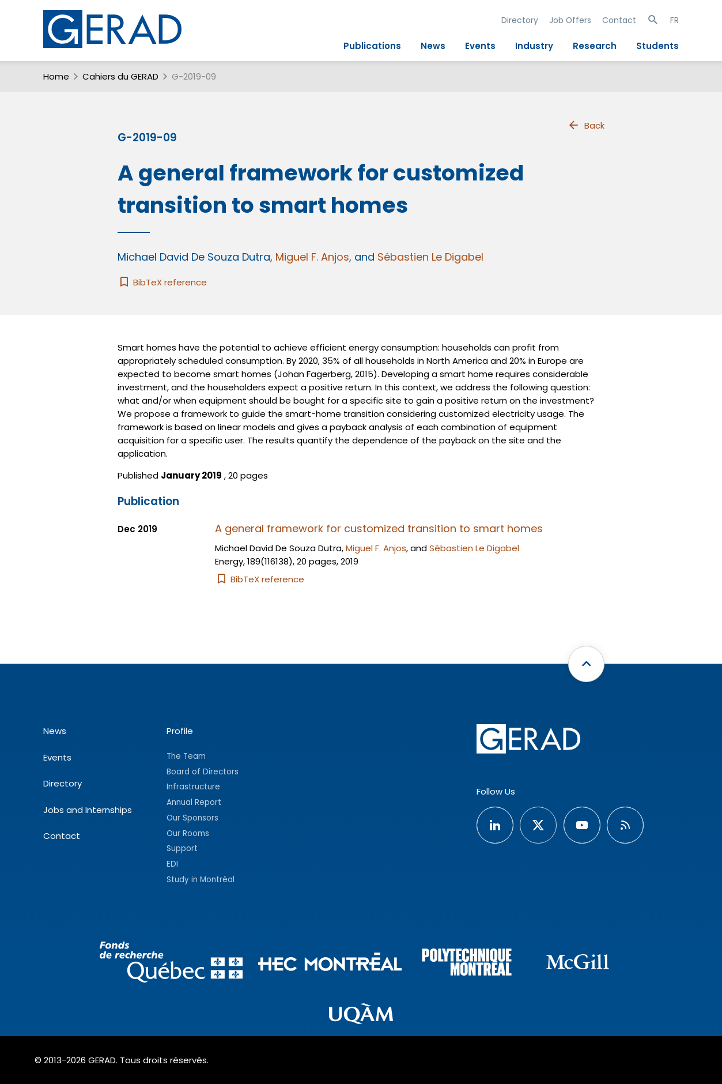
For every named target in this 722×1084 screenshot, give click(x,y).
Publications (372, 46)
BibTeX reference (162, 282)
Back (586, 125)
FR (674, 20)
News (433, 46)
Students (657, 46)
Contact (619, 20)
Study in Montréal (201, 879)
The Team (186, 756)
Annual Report (194, 802)
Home (56, 76)
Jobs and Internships (87, 810)
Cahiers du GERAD (120, 76)
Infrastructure (193, 786)
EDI (172, 864)
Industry (534, 46)
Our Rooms (188, 833)
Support (182, 848)
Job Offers (570, 20)
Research (595, 46)
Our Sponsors (192, 817)
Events (480, 46)
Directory (519, 20)
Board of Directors (203, 771)
